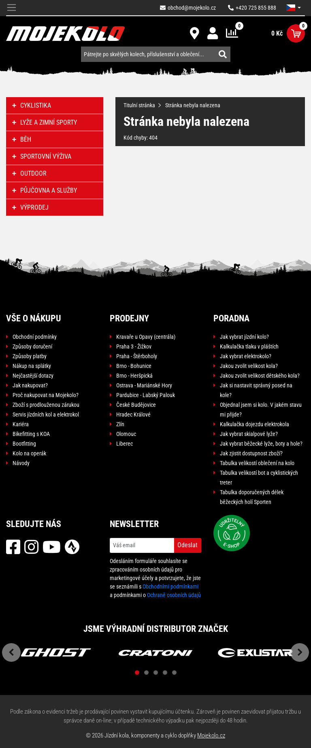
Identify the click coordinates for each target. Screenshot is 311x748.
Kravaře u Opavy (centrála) (145, 337)
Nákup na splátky (32, 366)
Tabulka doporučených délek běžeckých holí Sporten (251, 497)
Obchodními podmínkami (170, 586)
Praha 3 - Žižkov (133, 346)
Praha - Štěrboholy (136, 356)
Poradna (231, 318)
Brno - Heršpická (134, 375)
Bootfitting (24, 443)
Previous (11, 652)
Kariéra (21, 424)
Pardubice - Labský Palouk (145, 395)
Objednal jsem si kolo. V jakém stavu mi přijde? (261, 410)
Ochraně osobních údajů (174, 595)
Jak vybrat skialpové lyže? (249, 434)
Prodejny (129, 318)
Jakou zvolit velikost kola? (249, 366)
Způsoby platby (30, 356)
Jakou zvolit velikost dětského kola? (260, 375)
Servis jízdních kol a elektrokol (46, 414)
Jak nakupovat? (30, 385)
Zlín (120, 424)
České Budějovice (136, 405)
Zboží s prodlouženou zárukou (46, 405)
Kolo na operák (29, 453)
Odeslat (187, 545)
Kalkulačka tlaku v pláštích (249, 346)
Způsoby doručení (32, 346)
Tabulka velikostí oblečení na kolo (257, 463)
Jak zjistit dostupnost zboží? (251, 453)
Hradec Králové (133, 414)
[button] (293, 7)
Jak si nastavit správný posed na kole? (256, 390)
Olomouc (126, 434)
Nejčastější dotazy (33, 375)
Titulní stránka (139, 105)
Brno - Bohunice (133, 366)
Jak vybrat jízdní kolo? (244, 337)
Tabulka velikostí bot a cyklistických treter (259, 478)
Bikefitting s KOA (31, 434)
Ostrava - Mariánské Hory (144, 385)
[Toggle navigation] (11, 8)
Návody (21, 463)
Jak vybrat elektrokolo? (245, 356)
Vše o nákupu (33, 318)
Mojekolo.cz (211, 735)
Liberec (124, 443)
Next (299, 652)
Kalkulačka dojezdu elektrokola (254, 424)
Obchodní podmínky (35, 337)
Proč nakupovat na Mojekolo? (46, 395)
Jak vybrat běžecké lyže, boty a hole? (261, 443)
